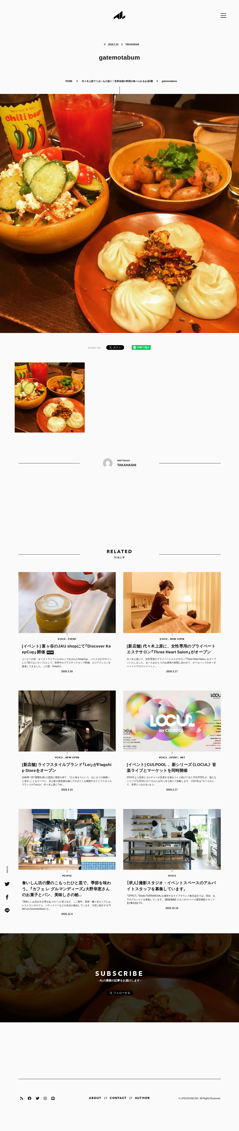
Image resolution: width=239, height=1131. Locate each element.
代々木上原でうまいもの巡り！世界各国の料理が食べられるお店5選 (117, 81)
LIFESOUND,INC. (190, 1112)
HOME (69, 81)
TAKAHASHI (132, 44)
